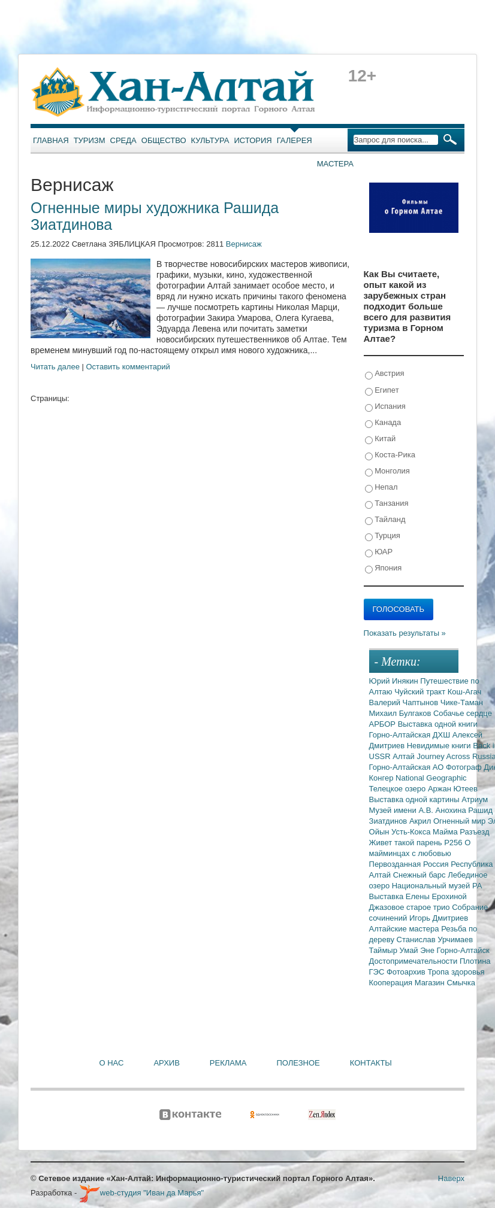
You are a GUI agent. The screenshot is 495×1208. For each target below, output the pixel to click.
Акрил (421, 821)
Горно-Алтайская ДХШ (410, 734)
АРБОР (383, 724)
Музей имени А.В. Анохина (419, 810)
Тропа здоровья (455, 971)
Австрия (385, 374)
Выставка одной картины (415, 799)
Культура (210, 140)
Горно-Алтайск (463, 950)
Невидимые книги (440, 745)
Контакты (371, 1062)
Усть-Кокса (412, 831)
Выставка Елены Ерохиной (418, 896)
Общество (163, 140)
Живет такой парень (407, 842)
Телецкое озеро (398, 788)
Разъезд (474, 831)
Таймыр (384, 950)
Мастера (335, 163)
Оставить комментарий (128, 366)
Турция (382, 536)
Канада (383, 423)
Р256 (454, 842)
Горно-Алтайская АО (407, 767)
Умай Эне (418, 950)
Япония (383, 568)
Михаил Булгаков (401, 713)
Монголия (387, 471)
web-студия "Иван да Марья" (141, 1192)
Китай (380, 439)
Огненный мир (460, 821)
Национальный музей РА (437, 885)
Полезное (297, 1062)
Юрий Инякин (395, 680)
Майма (446, 831)
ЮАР (379, 552)
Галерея (294, 140)
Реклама (228, 1062)
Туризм (89, 140)
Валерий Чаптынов (404, 702)
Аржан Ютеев (453, 788)
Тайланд (385, 520)
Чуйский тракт (421, 691)
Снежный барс (420, 874)
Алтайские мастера (405, 928)
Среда (123, 140)
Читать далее (55, 366)
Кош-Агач (464, 691)
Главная (51, 140)
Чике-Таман (461, 702)
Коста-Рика (390, 455)
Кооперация (392, 982)
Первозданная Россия (410, 864)
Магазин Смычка (445, 982)
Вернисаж (244, 243)
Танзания (387, 504)
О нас (111, 1062)
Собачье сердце (462, 713)
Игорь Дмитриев (438, 917)
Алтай (404, 756)
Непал (381, 487)
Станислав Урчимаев (435, 939)
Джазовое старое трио (410, 907)
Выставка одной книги (438, 724)
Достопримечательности (414, 961)
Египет (382, 391)
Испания (385, 407)
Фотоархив (407, 971)
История (253, 140)
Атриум (474, 799)
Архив (166, 1062)
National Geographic (431, 777)
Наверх (451, 1178)
